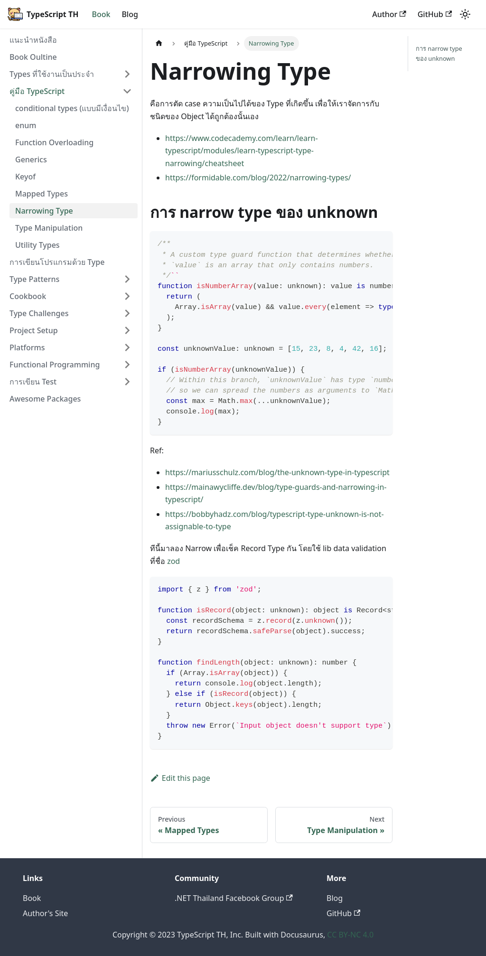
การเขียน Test (32, 381)
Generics (31, 159)
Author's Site (45, 913)
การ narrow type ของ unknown (439, 53)
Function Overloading (54, 142)
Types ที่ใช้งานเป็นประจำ (51, 74)
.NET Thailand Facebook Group (234, 898)
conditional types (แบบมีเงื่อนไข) (72, 108)
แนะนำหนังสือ (33, 40)
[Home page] (159, 43)
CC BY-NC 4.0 (350, 934)
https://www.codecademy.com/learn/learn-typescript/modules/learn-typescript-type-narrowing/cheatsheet (241, 151)
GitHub (435, 14)
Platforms (27, 347)
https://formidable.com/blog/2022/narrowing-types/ (258, 177)
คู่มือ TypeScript (37, 91)
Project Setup (33, 330)
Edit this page (180, 778)
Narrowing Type (44, 211)
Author (389, 14)
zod (173, 561)
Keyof (25, 176)
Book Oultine (33, 57)
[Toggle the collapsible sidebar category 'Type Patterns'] (127, 279)
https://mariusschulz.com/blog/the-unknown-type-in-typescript (277, 472)
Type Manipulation (49, 228)
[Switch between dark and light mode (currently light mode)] (465, 14)
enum (25, 125)
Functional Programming (54, 364)
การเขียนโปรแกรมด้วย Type (56, 262)
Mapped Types (41, 193)
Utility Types (37, 245)
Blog (130, 14)
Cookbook (27, 296)
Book (101, 14)
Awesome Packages (45, 399)
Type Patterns (34, 279)
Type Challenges (38, 313)
